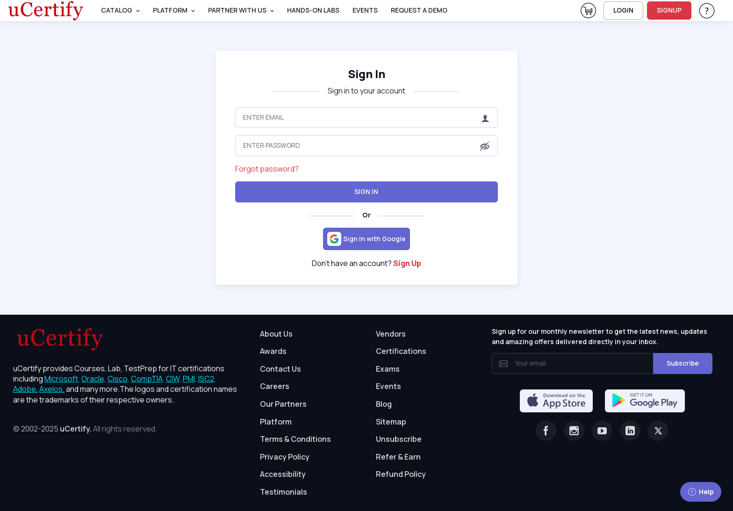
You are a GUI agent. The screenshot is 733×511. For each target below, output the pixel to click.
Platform (276, 422)
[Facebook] (546, 430)
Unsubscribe (399, 439)
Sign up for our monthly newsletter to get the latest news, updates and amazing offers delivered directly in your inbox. (599, 336)
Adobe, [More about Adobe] (25, 389)
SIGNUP (669, 10)
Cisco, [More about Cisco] (118, 379)
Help (701, 491)
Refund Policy (401, 474)
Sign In (366, 73)
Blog (384, 404)
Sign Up (407, 263)
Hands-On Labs (313, 10)
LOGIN (623, 10)
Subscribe (683, 363)
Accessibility (283, 474)
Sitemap (391, 422)
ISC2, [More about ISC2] (207, 379)
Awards (273, 351)
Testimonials (283, 492)
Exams (388, 369)
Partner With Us (237, 10)
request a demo (419, 10)
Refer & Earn (398, 457)
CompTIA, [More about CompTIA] (148, 379)
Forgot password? (267, 169)
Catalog (116, 10)
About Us (276, 334)
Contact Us (280, 369)
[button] (484, 146)
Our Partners (283, 404)
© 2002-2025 (85, 429)
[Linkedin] (630, 430)
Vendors (391, 334)
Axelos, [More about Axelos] (52, 389)
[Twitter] (658, 430)
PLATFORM (170, 10)
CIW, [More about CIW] (173, 379)
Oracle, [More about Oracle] (93, 379)
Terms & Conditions (295, 439)
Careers (274, 386)
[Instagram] (574, 430)
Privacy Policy (284, 457)
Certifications (401, 351)
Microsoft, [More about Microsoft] (62, 379)
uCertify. (76, 429)
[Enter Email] (366, 117)
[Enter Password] (366, 145)
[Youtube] (602, 430)
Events (365, 10)
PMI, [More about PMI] (190, 379)
